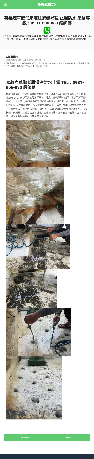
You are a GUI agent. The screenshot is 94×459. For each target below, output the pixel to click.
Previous (25, 437)
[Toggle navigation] (5, 4)
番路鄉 (30, 36)
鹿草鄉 (73, 36)
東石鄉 (10, 39)
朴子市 (88, 36)
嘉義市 (23, 36)
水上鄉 (66, 36)
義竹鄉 (53, 39)
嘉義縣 (16, 36)
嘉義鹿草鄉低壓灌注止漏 (36, 60)
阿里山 (52, 36)
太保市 (81, 36)
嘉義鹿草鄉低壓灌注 (15, 60)
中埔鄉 (59, 36)
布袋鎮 (60, 39)
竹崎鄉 (45, 36)
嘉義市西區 (81, 39)
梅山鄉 (37, 36)
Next (68, 437)
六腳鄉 (17, 39)
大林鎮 (39, 39)
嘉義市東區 (70, 39)
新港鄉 (24, 39)
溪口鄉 (46, 39)
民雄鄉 (32, 39)
